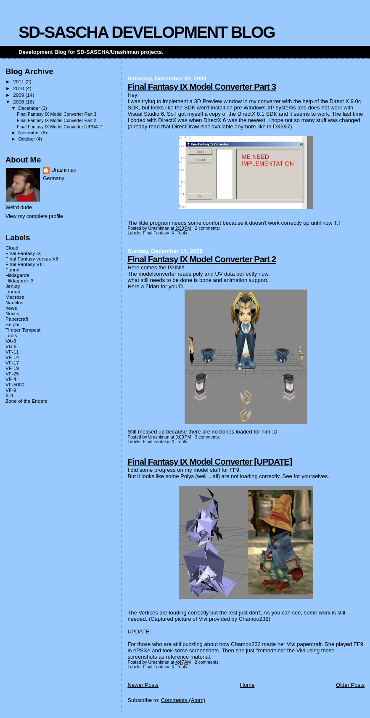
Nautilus (14, 302)
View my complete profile (34, 216)
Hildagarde (17, 275)
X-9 (9, 395)
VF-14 (12, 357)
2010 (19, 88)
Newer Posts (143, 685)
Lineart (13, 291)
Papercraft (16, 319)
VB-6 (10, 346)
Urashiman (64, 170)
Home (247, 685)
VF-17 (12, 362)
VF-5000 (14, 384)
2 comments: (208, 228)
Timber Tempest (22, 329)
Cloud (11, 247)
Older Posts (350, 685)
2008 (19, 101)
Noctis (12, 313)
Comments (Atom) (183, 700)
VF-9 (10, 390)
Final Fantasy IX (158, 233)
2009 (19, 95)
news (11, 308)
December (29, 108)
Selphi (12, 324)
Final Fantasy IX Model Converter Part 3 (201, 86)
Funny (12, 269)
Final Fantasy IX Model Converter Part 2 (201, 259)
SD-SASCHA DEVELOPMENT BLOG (146, 32)
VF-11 (12, 351)
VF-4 (10, 379)
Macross (14, 297)
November (29, 132)
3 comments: (208, 437)
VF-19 (12, 368)
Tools (182, 233)
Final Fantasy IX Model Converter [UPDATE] (209, 461)
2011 (19, 81)
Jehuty (12, 286)
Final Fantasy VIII (24, 264)
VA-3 (10, 340)
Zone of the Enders (26, 401)
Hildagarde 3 (19, 280)
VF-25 (12, 373)
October (27, 138)
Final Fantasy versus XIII (32, 258)
